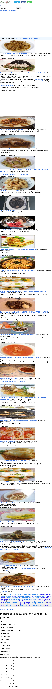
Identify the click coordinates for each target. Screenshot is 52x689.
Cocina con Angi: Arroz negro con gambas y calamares (18, 420)
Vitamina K (24, 174)
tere (30, 605)
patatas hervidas (12, 597)
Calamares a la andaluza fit (9, 502)
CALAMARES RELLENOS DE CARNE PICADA (15, 460)
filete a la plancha (11, 602)
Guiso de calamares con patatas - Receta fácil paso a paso (19, 357)
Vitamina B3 (38, 79)
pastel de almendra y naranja (41, 604)
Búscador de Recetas (7, 609)
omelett (46, 605)
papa (2, 605)
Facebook (23, 2)
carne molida (39, 596)
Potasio (34, 568)
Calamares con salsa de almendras (12, 129)
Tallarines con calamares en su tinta (12, 541)
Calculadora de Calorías (8, 10)
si (19, 597)
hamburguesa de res (38, 602)
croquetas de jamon (32, 601)
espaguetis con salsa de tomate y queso (22, 599)
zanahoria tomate (45, 594)
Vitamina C (12, 174)
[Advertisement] (26, 25)
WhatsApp (29, 2)
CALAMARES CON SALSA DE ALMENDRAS (15, 53)
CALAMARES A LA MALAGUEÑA (11, 481)
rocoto (16, 605)
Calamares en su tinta (7, 210)
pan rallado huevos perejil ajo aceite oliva (24, 594)
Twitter (17, 2)
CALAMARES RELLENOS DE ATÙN (12, 565)
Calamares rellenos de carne (9, 149)
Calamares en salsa (6, 85)
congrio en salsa (24, 602)
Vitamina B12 (26, 568)
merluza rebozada (24, 596)
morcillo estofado (17, 601)
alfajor (14, 596)
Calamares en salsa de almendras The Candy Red (16, 586)
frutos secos (13, 604)
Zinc (43, 81)
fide (9, 601)
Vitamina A (4, 174)
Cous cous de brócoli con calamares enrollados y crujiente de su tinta (23, 73)
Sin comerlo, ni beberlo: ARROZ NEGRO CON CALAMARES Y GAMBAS (24, 312)
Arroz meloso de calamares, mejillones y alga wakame (18, 270)
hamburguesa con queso (30, 597)
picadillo (9, 605)
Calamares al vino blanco (8, 522)
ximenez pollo (37, 605)
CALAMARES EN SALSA (8, 229)
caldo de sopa (6, 596)
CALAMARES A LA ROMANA (10, 191)
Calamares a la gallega (7, 441)
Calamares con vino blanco (9, 378)
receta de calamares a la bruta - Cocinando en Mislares (18, 334)
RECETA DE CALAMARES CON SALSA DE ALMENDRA (18, 249)
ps (33, 596)
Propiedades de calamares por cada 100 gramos (27, 38)
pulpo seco (23, 605)
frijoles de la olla (24, 604)
